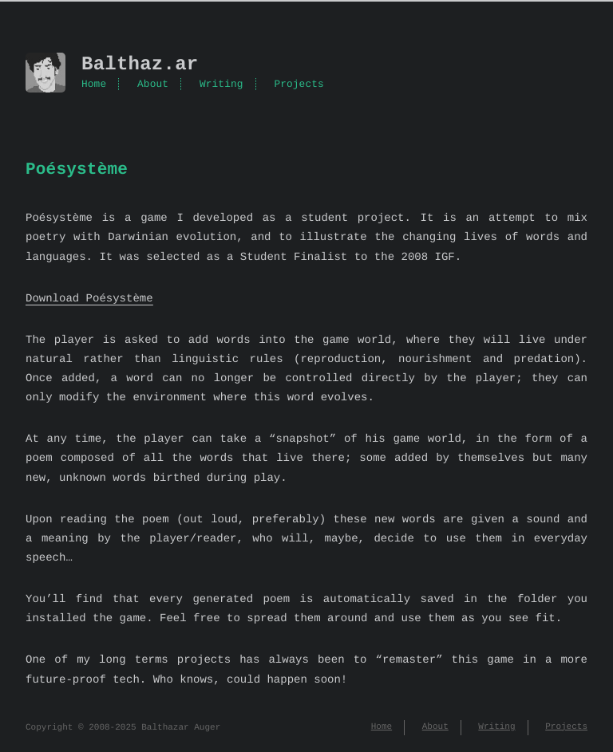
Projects (298, 84)
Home (93, 84)
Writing (221, 84)
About (152, 84)
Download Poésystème (89, 298)
